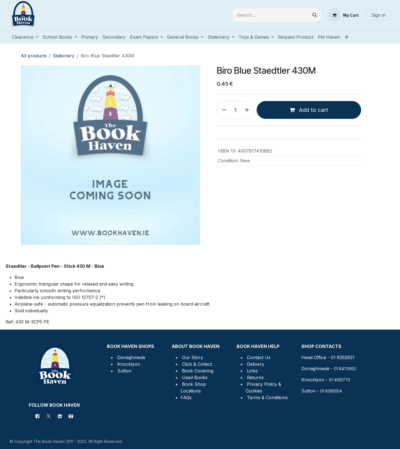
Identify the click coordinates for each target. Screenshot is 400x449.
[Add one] (248, 110)
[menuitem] (25, 37)
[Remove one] (223, 110)
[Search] (315, 15)
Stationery (63, 55)
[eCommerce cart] (343, 15)
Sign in (378, 15)
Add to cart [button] (309, 110)
